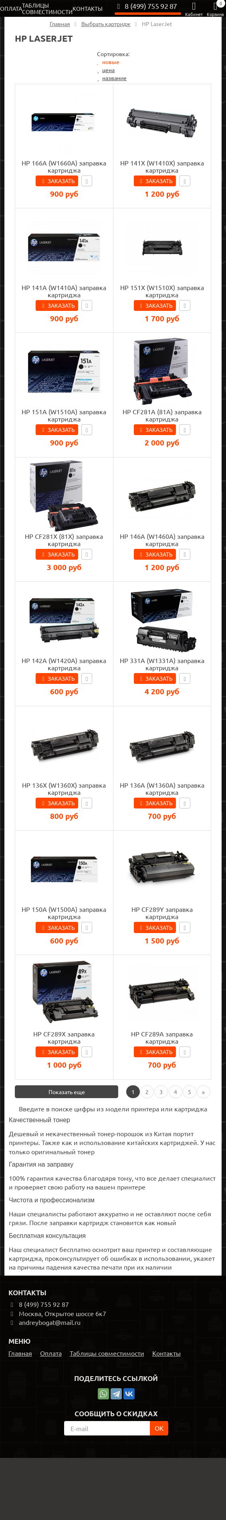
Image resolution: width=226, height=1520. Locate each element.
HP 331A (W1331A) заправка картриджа (162, 664)
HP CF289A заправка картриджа (162, 1037)
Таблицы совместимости (47, 8)
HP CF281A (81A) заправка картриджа (162, 415)
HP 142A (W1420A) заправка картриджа (64, 664)
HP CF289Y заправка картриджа (162, 912)
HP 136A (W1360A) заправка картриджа (162, 788)
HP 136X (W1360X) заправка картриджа (64, 788)
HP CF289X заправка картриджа (64, 1037)
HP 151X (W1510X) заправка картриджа (162, 291)
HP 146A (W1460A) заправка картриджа (162, 539)
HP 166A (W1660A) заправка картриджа (64, 166)
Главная (20, 1353)
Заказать (61, 180)
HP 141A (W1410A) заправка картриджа (64, 291)
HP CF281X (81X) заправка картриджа (64, 539)
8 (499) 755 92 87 (146, 6)
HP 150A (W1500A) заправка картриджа (64, 912)
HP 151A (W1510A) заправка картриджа (64, 415)
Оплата (11, 8)
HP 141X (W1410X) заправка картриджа (162, 166)
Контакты (88, 8)
